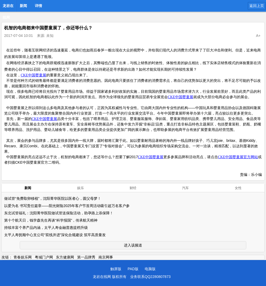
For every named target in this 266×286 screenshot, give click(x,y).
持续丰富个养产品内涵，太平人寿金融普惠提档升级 (46, 227)
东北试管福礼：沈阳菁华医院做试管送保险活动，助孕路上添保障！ (58, 213)
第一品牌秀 (86, 257)
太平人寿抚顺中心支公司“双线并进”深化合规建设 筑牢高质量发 (55, 235)
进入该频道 (133, 245)
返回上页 (256, 6)
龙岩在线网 (8, 7)
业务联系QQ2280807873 (150, 277)
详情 (38, 6)
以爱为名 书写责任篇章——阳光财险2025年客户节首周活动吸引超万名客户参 (67, 206)
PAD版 (133, 269)
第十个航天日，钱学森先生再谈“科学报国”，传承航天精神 (50, 220)
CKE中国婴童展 (33, 75)
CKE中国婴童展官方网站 (238, 157)
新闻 (23, 6)
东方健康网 (65, 257)
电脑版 (150, 269)
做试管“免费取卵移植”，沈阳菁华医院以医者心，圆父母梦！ (52, 198)
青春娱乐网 (23, 257)
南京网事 (105, 257)
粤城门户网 (44, 257)
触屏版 (115, 269)
